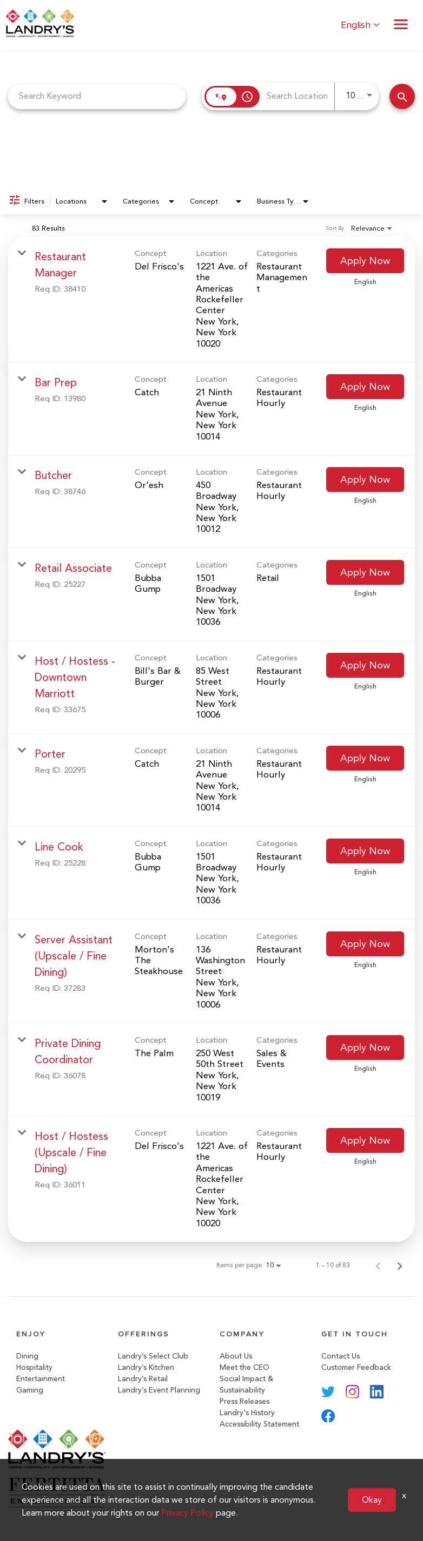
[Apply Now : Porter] (365, 758)
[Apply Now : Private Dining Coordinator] (365, 1047)
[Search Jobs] (402, 96)
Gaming (29, 1390)
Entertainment (40, 1378)
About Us (236, 1356)
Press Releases (244, 1401)
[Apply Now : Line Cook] (365, 851)
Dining (27, 1356)
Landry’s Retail (143, 1378)
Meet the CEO (244, 1367)
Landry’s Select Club (153, 1356)
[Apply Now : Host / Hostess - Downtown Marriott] (365, 665)
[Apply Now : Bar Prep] (365, 386)
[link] (211, 299)
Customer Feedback (356, 1367)
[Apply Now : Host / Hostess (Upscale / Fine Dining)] (365, 1140)
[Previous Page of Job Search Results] (378, 1265)
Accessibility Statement (259, 1424)
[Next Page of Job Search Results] (400, 1265)
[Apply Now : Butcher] (365, 479)
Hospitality (34, 1367)
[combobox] (97, 96)
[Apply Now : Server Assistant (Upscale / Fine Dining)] (365, 943)
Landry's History (247, 1412)
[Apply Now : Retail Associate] (365, 572)
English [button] (360, 25)
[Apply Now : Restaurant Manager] (365, 260)
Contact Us (340, 1356)
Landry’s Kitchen (146, 1367)
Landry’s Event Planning (159, 1390)
